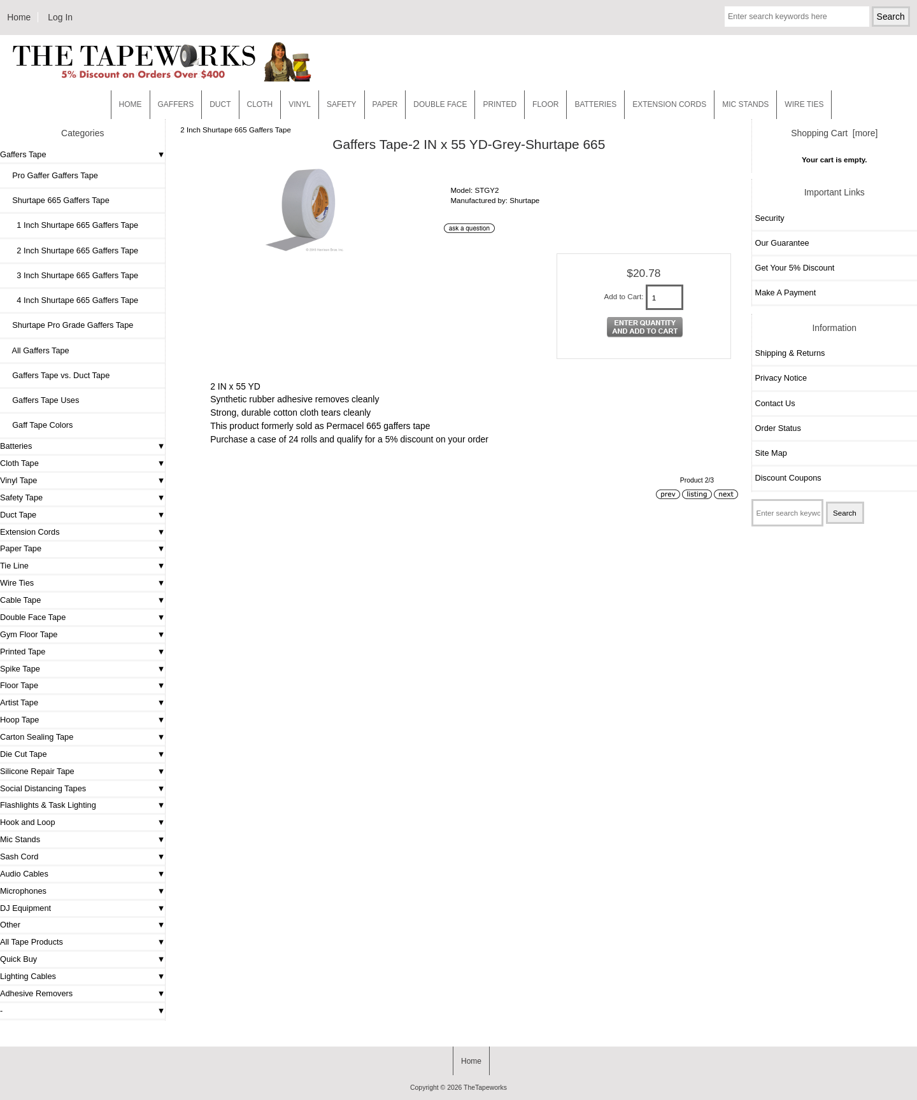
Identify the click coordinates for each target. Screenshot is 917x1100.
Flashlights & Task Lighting (48, 805)
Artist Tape (19, 702)
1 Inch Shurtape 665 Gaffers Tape (70, 225)
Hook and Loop (27, 822)
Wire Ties (17, 583)
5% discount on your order (436, 439)
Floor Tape (19, 685)
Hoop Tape (19, 719)
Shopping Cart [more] (834, 133)
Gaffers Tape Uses (41, 400)
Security (770, 218)
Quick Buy (18, 959)
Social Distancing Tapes (43, 788)
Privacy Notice (781, 378)
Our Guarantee (782, 243)
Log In (60, 17)
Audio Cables (24, 873)
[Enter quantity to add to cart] (665, 297)
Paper (385, 104)
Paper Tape (20, 548)
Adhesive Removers (36, 993)
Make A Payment (785, 292)
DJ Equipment (25, 908)
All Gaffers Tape (36, 350)
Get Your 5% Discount (795, 267)
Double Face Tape (33, 617)
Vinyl (299, 104)
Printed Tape (22, 651)
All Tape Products (31, 942)
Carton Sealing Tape (36, 737)
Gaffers (176, 104)
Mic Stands (20, 839)
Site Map (771, 453)
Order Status (778, 428)
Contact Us (775, 403)
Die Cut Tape (23, 754)
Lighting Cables (28, 976)
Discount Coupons (788, 478)
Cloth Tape (19, 463)
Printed (499, 104)
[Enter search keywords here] (797, 16)
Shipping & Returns (790, 353)
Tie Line (14, 565)
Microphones (23, 891)
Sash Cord (19, 856)
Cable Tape (20, 600)
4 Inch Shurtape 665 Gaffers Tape (70, 300)
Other (10, 924)
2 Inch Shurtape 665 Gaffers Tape (235, 129)
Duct (220, 104)
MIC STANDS (745, 104)
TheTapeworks (485, 1087)
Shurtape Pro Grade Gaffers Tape (68, 325)
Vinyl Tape (18, 480)
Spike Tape (20, 668)
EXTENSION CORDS (669, 104)
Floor (545, 104)
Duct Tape (18, 514)
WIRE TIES (804, 104)
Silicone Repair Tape (37, 771)
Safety (342, 104)
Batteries (595, 104)
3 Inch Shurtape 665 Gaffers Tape (70, 275)
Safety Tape (21, 497)
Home (19, 17)
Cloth (260, 104)
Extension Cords (30, 532)
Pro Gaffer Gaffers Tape (50, 175)
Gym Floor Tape (28, 634)
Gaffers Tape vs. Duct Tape (56, 375)
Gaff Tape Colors (38, 425)
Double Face (440, 104)
